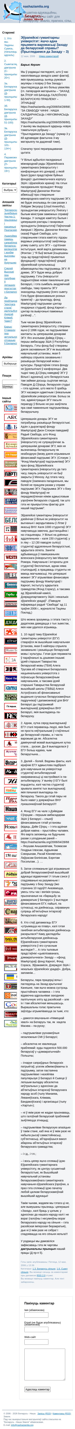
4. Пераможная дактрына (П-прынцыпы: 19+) (10, 162)
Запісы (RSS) (44, 1413)
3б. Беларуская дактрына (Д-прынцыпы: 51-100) (10, 114)
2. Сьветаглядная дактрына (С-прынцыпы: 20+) (10, 69)
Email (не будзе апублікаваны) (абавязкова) (42, 1324)
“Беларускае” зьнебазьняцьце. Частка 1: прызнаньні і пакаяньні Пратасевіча (14, 220)
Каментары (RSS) (62, 1413)
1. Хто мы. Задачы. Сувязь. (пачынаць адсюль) (10, 47)
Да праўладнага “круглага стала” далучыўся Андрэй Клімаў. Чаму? (12, 309)
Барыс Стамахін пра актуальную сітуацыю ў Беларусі (11, 335)
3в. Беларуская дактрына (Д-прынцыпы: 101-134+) (10, 138)
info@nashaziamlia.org (22, 1425)
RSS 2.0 (41, 1275)
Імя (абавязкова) (34, 1310)
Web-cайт (30, 1337)
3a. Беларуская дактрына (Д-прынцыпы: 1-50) (10, 92)
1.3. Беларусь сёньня (44, 1268)
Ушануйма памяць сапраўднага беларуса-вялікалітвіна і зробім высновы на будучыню (12, 249)
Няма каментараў (49, 56)
